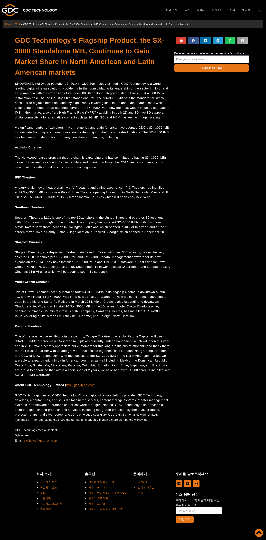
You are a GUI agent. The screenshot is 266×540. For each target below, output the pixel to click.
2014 (17, 24)
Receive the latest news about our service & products (209, 53)
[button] (181, 40)
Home (8, 24)
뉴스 (187, 10)
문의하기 (217, 10)
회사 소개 (171, 10)
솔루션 (201, 10)
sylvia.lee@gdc (34, 440)
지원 (232, 10)
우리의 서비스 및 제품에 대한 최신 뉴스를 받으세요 (198, 502)
